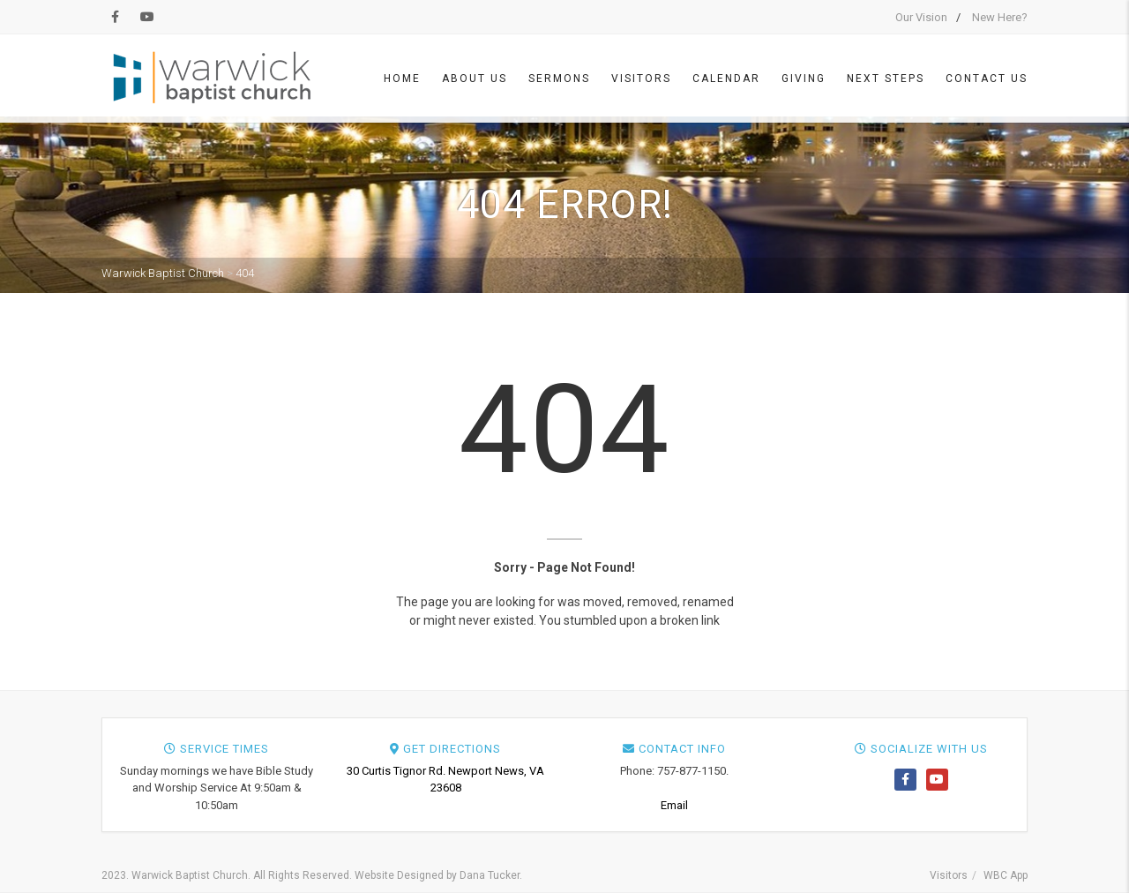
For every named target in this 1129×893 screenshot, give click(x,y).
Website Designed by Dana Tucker (437, 875)
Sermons (559, 78)
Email (674, 805)
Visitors (641, 78)
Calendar (726, 78)
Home (402, 78)
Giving (803, 78)
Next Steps (885, 78)
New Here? (1000, 17)
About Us (474, 78)
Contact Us (987, 78)
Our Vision (921, 17)
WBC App (1005, 875)
